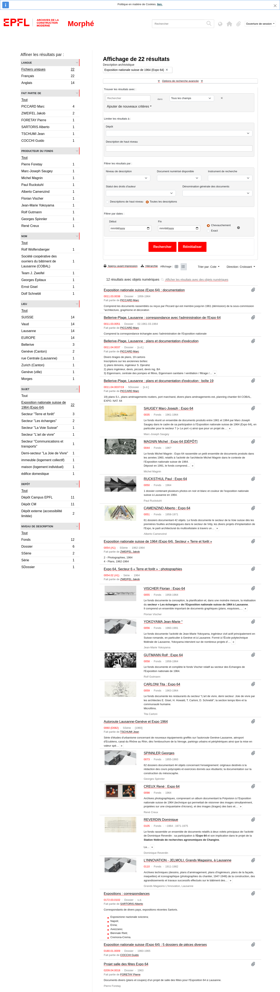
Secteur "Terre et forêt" (48, 415)
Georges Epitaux (48, 281)
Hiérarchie (149, 266)
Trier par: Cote (207, 266)
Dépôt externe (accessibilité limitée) (48, 513)
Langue (26, 62)
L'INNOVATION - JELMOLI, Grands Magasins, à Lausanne (187, 860)
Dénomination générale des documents (205, 186)
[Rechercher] (178, 23)
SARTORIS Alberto (48, 128)
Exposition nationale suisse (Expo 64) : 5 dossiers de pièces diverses (155, 944)
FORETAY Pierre (48, 121)
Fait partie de (31, 93)
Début (112, 221)
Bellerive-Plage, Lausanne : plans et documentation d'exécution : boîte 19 (159, 381)
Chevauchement (221, 225)
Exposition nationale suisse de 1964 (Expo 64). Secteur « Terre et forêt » (158, 541)
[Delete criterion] (222, 98)
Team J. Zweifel (48, 274)
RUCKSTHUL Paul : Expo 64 (165, 479)
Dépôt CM (48, 505)
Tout (24, 100)
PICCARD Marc (48, 107)
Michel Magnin (48, 179)
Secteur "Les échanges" (48, 421)
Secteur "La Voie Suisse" (48, 428)
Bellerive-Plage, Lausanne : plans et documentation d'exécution (151, 341)
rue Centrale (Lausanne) (48, 359)
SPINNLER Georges (159, 753)
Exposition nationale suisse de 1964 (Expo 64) (48, 405)
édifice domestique (48, 474)
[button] (229, 24)
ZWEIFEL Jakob (48, 114)
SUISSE (48, 318)
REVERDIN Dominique (161, 819)
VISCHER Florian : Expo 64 (164, 588)
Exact (214, 230)
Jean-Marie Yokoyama (48, 206)
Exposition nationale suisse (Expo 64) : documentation (144, 290)
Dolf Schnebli (48, 294)
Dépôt (109, 126)
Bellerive (48, 345)
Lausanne (48, 332)
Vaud (48, 325)
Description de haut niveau (122, 141)
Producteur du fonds (37, 151)
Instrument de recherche (222, 171)
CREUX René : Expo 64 (162, 786)
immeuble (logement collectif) (48, 461)
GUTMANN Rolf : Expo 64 (163, 655)
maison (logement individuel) (48, 467)
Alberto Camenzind (48, 192)
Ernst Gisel (48, 287)
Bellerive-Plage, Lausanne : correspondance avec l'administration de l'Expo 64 (162, 317)
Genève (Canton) (48, 352)
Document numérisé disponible (175, 171)
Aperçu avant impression (121, 266)
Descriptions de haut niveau (126, 201)
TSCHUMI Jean (48, 134)
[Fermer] (275, 5)
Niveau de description (37, 526)
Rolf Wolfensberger (48, 250)
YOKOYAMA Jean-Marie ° (163, 621)
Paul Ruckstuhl (48, 185)
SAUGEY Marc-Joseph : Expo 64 (168, 408)
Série (48, 561)
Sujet (25, 389)
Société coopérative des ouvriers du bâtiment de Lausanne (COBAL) (48, 261)
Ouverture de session (259, 23)
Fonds (48, 540)
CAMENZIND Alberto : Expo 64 (167, 508)
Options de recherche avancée (180, 80)
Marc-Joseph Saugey (48, 172)
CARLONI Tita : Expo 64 (162, 684)
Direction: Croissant (240, 266)
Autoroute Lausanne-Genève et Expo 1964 (136, 721)
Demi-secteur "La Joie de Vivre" (48, 454)
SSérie (48, 554)
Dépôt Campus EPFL (48, 498)
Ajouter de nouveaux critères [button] (128, 106)
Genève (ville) (48, 373)
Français (48, 77)
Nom (24, 236)
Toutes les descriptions (163, 201)
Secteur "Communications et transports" (48, 444)
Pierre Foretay (48, 165)
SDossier (48, 567)
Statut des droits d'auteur (121, 186)
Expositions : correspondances (127, 893)
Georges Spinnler (48, 220)
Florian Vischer (48, 199)
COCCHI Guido (48, 141)
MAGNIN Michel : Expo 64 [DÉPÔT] (170, 441)
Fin (160, 221)
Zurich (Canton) (48, 366)
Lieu (24, 304)
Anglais (48, 83)
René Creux (48, 226)
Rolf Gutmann (48, 213)
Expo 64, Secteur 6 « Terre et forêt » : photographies (143, 569)
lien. (159, 4)
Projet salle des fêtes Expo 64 (126, 964)
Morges (48, 379)
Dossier (48, 547)
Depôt (25, 484)
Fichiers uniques (48, 70)
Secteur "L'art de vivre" (48, 435)
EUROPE (48, 338)
